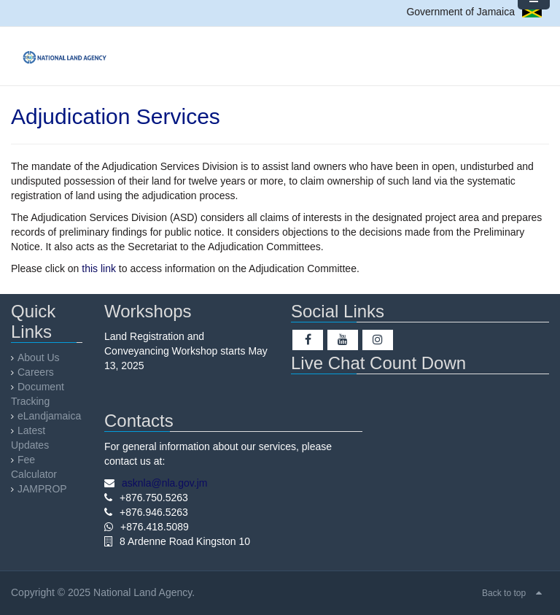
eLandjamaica (49, 416)
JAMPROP (42, 489)
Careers (36, 372)
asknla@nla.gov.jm (164, 483)
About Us (39, 357)
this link (99, 268)
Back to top (504, 593)
